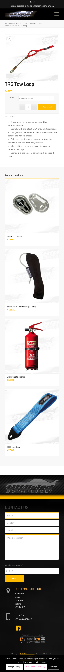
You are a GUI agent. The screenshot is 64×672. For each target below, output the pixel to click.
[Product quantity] (28, 107)
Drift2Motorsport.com (27, 654)
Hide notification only (35, 667)
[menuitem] (32, 2)
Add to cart (47, 107)
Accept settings (14, 667)
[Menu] (55, 14)
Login (32, 2)
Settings (53, 667)
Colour (12, 98)
